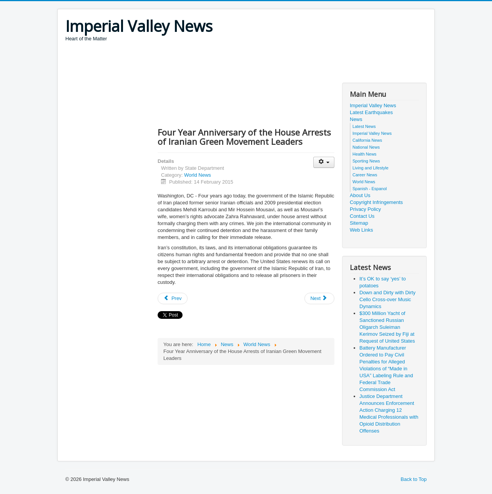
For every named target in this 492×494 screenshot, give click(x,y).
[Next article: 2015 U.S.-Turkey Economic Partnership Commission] (319, 298)
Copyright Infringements (376, 202)
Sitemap (359, 223)
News (356, 119)
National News (366, 147)
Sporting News (366, 161)
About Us (360, 195)
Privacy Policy (365, 209)
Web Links (361, 230)
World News (197, 175)
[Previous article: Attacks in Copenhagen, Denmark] (173, 298)
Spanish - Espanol (369, 188)
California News (367, 140)
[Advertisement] (205, 63)
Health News (364, 154)
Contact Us (362, 216)
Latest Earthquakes (371, 112)
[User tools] (323, 162)
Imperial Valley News (373, 105)
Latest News (364, 126)
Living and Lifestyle (370, 168)
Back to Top (414, 479)
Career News (364, 174)
